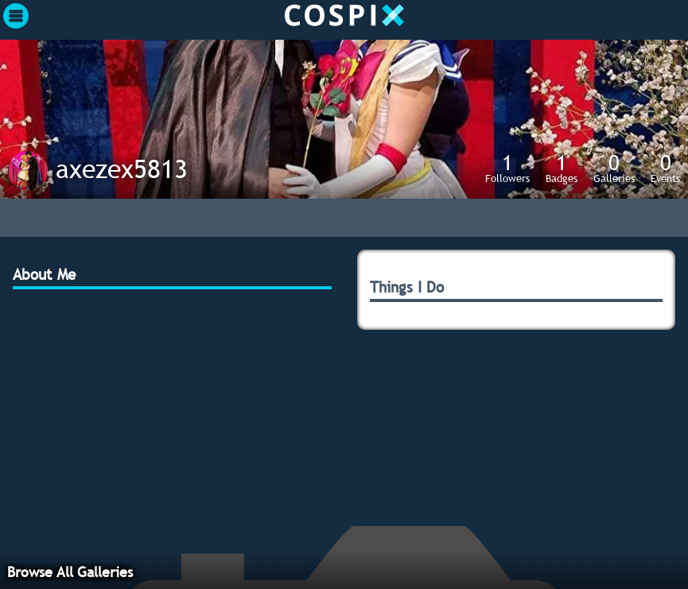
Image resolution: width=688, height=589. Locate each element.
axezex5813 (122, 168)
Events (665, 168)
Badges (561, 168)
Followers (507, 168)
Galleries (614, 168)
